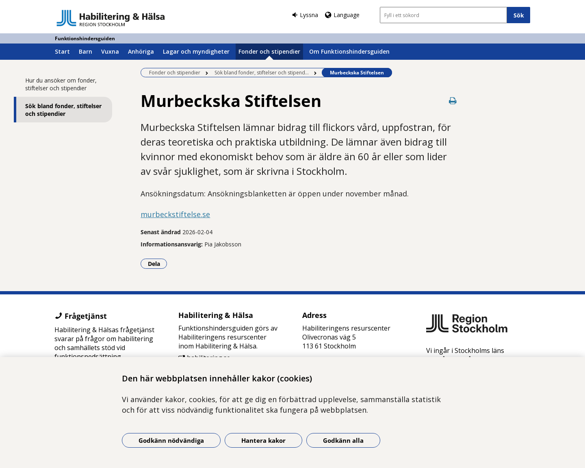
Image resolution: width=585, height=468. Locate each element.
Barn (85, 51)
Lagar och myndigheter (196, 51)
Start (62, 51)
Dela (157, 263)
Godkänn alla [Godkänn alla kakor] (343, 440)
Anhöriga (141, 51)
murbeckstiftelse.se (175, 214)
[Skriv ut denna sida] (453, 100)
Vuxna (110, 51)
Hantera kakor (263, 440)
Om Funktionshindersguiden (349, 51)
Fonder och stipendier (269, 51)
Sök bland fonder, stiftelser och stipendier (63, 110)
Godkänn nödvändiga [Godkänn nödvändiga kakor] (171, 440)
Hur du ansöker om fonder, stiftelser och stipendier (61, 84)
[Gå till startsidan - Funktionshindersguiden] (111, 18)
